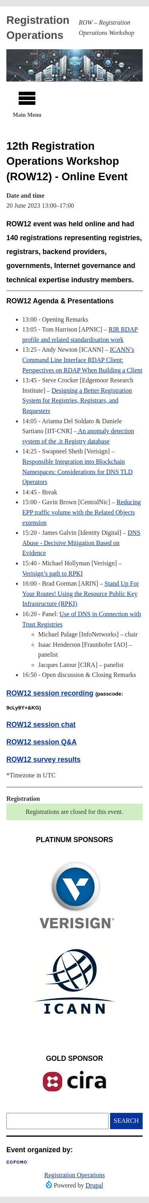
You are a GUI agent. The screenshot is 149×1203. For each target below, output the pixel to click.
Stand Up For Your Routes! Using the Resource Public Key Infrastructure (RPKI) (80, 593)
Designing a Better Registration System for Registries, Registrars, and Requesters (77, 400)
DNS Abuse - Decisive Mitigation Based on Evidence (81, 542)
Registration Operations (74, 1175)
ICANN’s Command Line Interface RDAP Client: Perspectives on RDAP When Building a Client (82, 359)
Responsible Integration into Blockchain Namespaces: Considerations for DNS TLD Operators (77, 471)
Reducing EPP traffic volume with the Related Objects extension (81, 512)
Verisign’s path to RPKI (52, 573)
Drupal (94, 1185)
